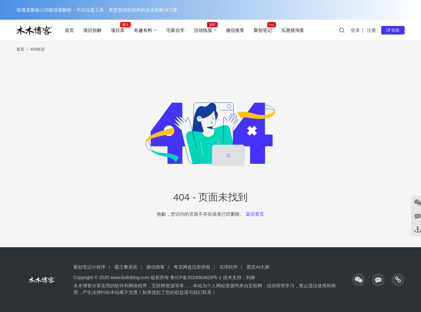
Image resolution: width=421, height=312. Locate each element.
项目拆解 (92, 30)
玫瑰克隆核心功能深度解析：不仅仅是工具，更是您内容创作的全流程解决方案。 (99, 9)
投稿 (392, 30)
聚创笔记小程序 (89, 267)
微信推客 (235, 30)
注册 (371, 30)
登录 (355, 30)
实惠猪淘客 (292, 30)
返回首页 (255, 214)
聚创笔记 (263, 30)
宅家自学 (175, 30)
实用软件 (228, 267)
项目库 (118, 30)
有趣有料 (143, 30)
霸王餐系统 (125, 267)
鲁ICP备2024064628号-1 (195, 277)
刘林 (250, 277)
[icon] (358, 279)
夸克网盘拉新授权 (192, 267)
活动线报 (203, 30)
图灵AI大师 (258, 267)
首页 (69, 30)
